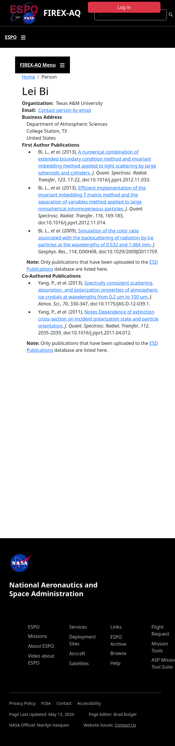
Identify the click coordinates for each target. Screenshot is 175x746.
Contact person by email (64, 110)
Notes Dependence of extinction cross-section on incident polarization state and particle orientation (98, 319)
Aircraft (77, 653)
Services (78, 627)
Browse (118, 653)
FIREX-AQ (62, 12)
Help (115, 663)
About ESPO (41, 646)
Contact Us (125, 725)
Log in (124, 7)
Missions (37, 636)
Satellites (79, 663)
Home (28, 77)
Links (116, 627)
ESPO (34, 627)
